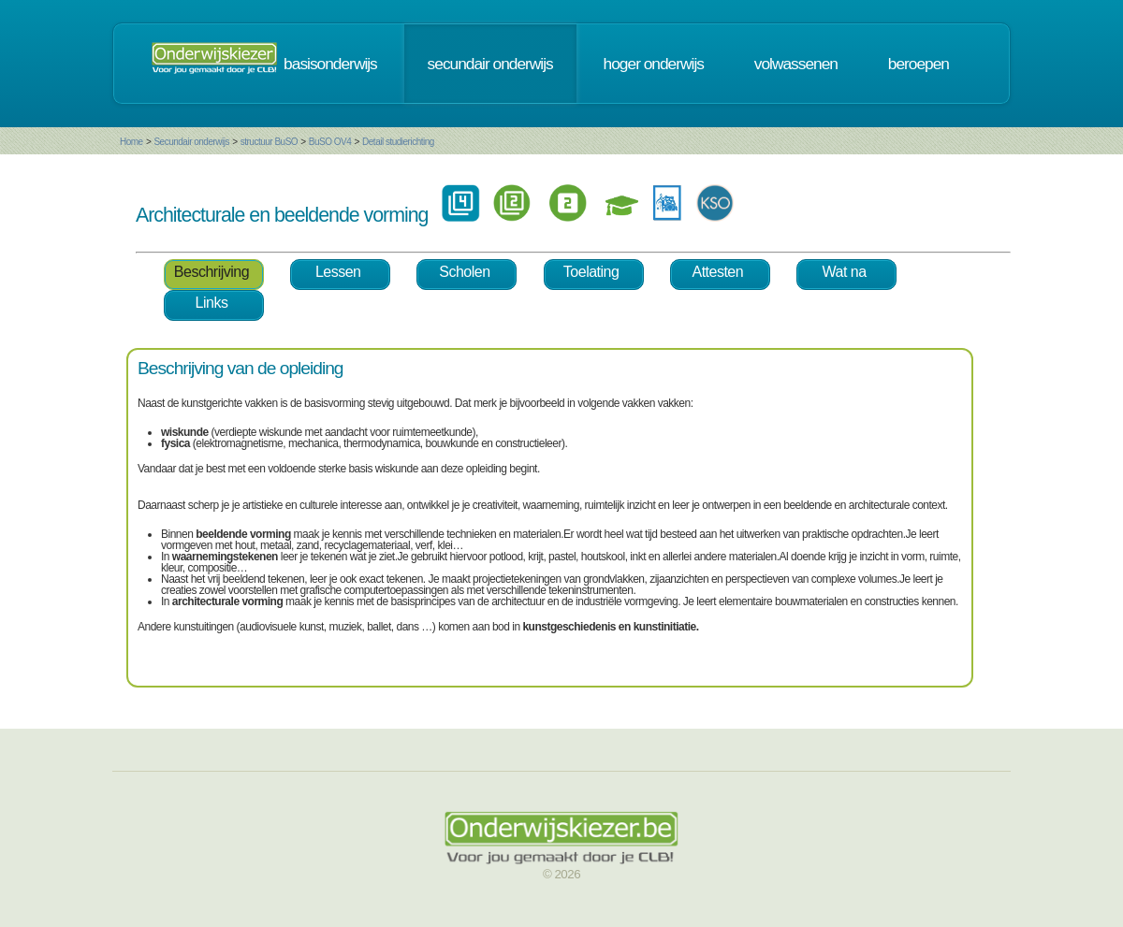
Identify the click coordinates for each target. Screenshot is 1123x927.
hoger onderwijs (654, 63)
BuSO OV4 (330, 142)
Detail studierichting (398, 142)
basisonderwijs (330, 63)
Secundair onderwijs (191, 142)
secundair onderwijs (490, 63)
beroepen (918, 63)
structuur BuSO (269, 142)
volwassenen (796, 63)
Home (131, 142)
